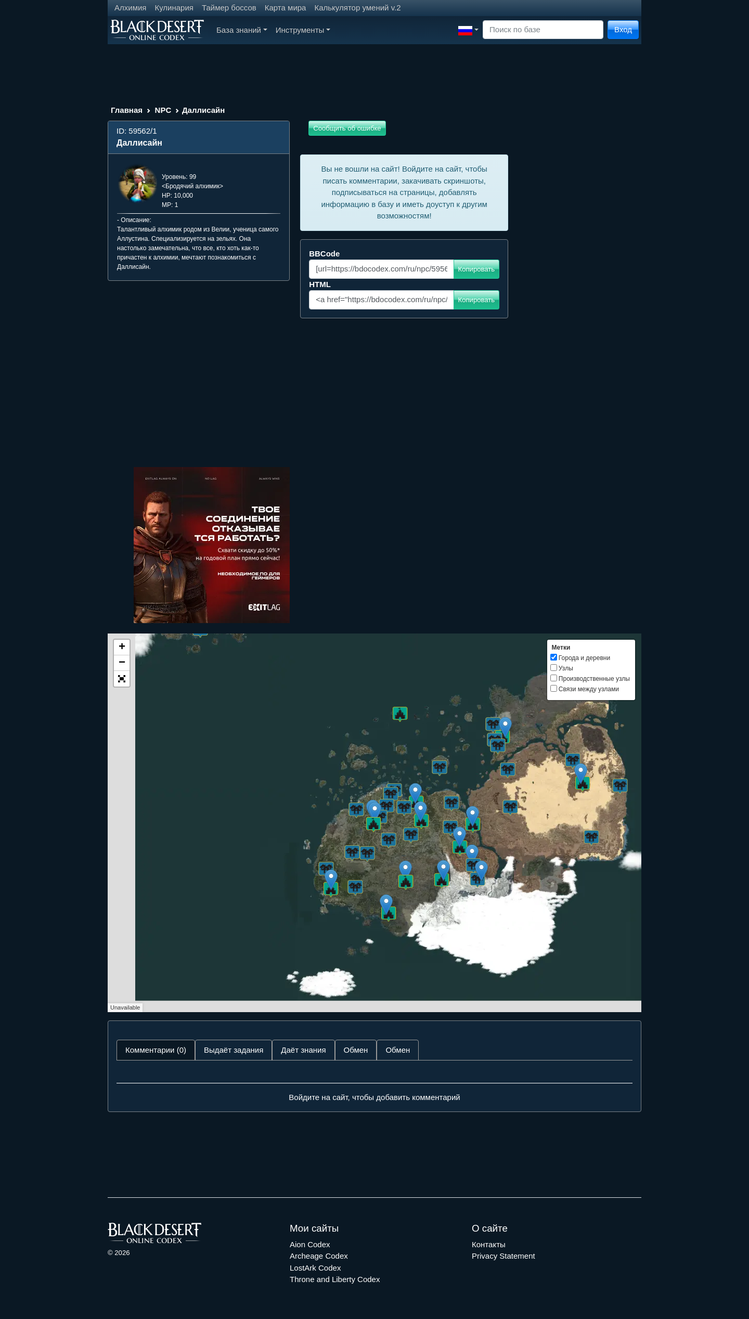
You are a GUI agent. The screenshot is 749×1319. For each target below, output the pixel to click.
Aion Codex (310, 1244)
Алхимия (130, 7)
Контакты (489, 1244)
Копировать (476, 269)
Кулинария (173, 7)
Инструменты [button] (303, 29)
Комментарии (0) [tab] (155, 1049)
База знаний (241, 29)
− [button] (122, 663)
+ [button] (122, 647)
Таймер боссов (229, 7)
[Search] (543, 30)
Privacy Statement (503, 1255)
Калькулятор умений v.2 (357, 7)
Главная (127, 110)
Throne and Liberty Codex (335, 1279)
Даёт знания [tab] (303, 1049)
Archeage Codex (319, 1255)
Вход (623, 29)
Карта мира (285, 7)
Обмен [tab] (356, 1049)
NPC (163, 110)
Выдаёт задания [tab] (233, 1049)
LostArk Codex (315, 1267)
